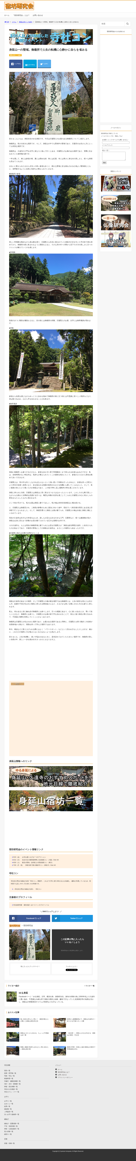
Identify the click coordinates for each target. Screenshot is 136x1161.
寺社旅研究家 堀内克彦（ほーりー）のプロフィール (31, 905)
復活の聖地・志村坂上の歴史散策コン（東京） (37, 862)
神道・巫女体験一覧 (11, 1086)
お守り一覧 (8, 1101)
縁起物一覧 (8, 1109)
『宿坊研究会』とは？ (21, 15)
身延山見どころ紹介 (25, 22)
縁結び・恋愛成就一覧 (11, 1123)
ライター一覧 (90, 986)
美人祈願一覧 (8, 1131)
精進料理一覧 (8, 1078)
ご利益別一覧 (8, 1111)
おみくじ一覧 (8, 1104)
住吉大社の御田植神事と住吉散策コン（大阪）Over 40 (40, 860)
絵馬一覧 (7, 1106)
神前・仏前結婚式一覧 (11, 1129)
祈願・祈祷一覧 (9, 1143)
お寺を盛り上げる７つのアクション (34, 857)
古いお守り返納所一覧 (11, 1114)
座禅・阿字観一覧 (10, 1073)
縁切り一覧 (8, 1134)
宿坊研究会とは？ (64, 1072)
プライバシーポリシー (65, 1077)
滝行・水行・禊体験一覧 (12, 1084)
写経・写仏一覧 (9, 1076)
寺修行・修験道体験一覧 (12, 1081)
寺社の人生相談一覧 (11, 1089)
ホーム (6, 15)
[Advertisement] (51, 658)
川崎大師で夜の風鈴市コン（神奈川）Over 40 (40, 865)
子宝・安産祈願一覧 (11, 1126)
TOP (6, 22)
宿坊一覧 (7, 1070)
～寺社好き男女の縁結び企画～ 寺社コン (27, 889)
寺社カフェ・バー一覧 (11, 1092)
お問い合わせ (38, 15)
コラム (14, 22)
